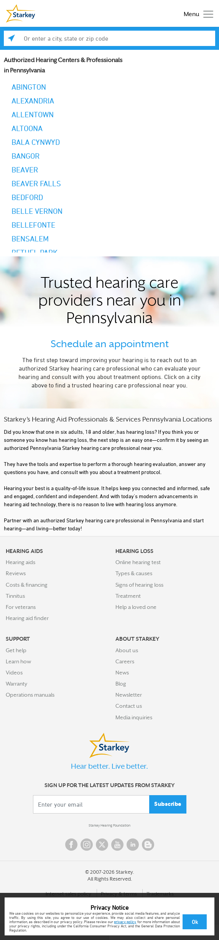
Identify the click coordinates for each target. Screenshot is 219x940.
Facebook (71, 844)
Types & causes (133, 573)
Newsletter (128, 695)
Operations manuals (30, 695)
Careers (124, 661)
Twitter (102, 844)
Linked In (133, 844)
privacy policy (125, 921)
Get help (16, 650)
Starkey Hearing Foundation (109, 825)
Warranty (16, 684)
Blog (120, 684)
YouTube (117, 844)
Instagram (87, 844)
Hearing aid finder (27, 618)
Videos (14, 672)
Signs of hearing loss (139, 585)
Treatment (128, 596)
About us (126, 650)
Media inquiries (133, 717)
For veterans (21, 607)
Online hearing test (138, 562)
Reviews (16, 573)
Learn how (18, 661)
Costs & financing (27, 585)
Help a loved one (135, 607)
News (122, 672)
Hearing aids (20, 562)
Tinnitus (15, 596)
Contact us (128, 706)
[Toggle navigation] (196, 14)
